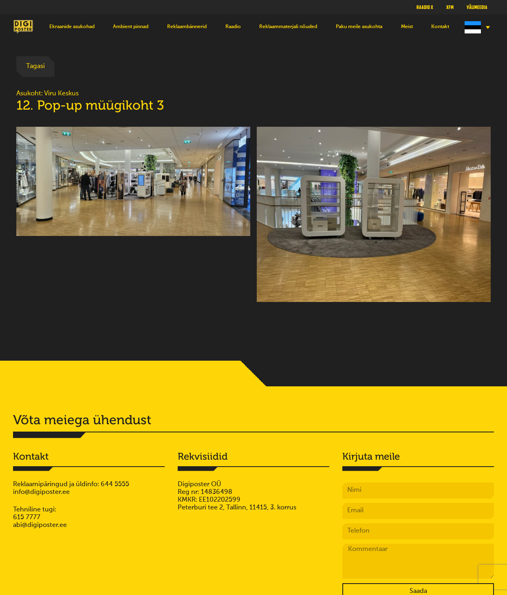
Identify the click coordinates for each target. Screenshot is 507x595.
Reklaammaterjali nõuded (288, 26)
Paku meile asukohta (359, 26)
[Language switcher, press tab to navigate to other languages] (476, 27)
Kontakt (440, 26)
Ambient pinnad (130, 26)
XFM (450, 7)
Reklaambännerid (187, 26)
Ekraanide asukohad (72, 26)
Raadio (233, 26)
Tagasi (35, 66)
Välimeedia (477, 7)
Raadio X (425, 7)
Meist (407, 26)
